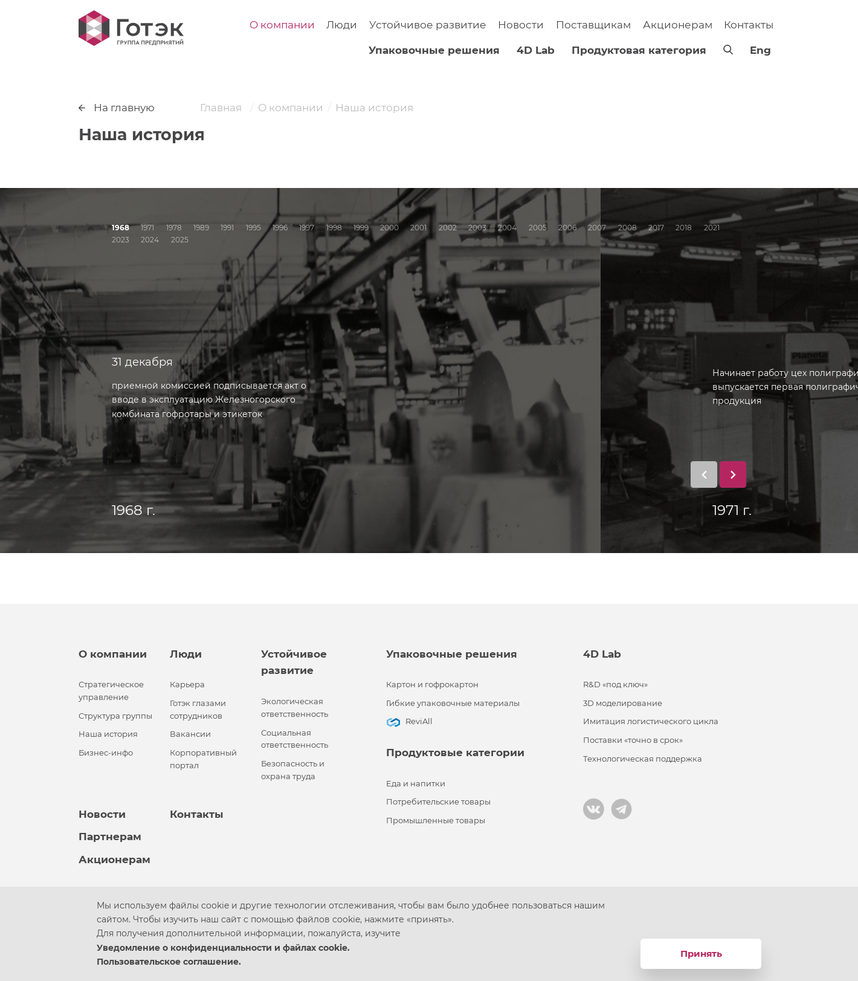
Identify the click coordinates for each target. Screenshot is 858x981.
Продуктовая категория (639, 50)
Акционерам (677, 25)
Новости (521, 25)
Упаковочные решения (434, 50)
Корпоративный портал (203, 759)
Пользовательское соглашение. (169, 961)
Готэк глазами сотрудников (198, 709)
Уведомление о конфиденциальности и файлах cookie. (223, 947)
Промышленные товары (435, 820)
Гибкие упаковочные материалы (453, 703)
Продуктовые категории (455, 752)
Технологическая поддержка (642, 758)
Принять (701, 953)
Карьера (187, 684)
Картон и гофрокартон (432, 684)
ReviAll (419, 721)
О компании (282, 25)
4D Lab (536, 50)
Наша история (108, 734)
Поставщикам (593, 25)
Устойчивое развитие (427, 25)
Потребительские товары (438, 801)
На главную (117, 108)
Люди (341, 25)
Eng (760, 50)
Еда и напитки (415, 783)
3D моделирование (622, 703)
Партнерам (110, 836)
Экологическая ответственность (294, 708)
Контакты (748, 25)
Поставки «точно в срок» (633, 740)
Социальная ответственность (294, 739)
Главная (221, 108)
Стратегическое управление (111, 691)
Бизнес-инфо (106, 752)
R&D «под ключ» (615, 684)
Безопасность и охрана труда (292, 770)
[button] (704, 474)
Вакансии (190, 734)
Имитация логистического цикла (650, 721)
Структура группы (115, 715)
